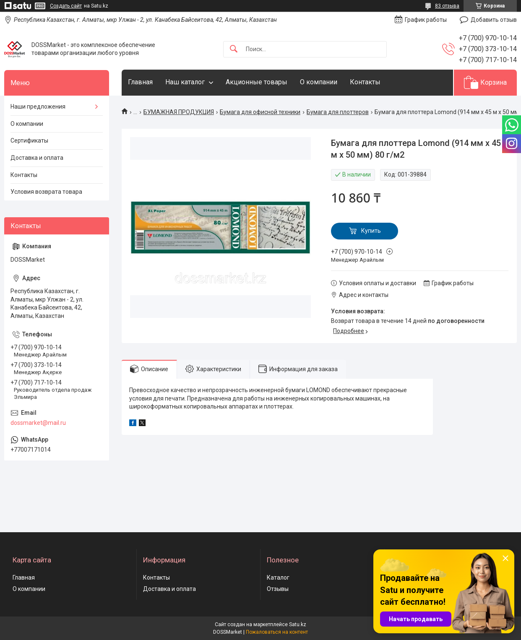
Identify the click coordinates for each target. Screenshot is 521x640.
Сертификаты (29, 140)
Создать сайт (66, 6)
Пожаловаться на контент (277, 632)
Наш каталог (185, 82)
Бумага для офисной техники (260, 112)
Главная (140, 82)
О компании (318, 82)
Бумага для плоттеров (338, 112)
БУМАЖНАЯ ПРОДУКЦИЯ (178, 112)
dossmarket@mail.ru (38, 422)
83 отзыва (447, 6)
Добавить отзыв (494, 19)
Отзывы (278, 588)
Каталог (278, 577)
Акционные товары (256, 82)
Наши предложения (37, 106)
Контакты (365, 82)
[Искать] (234, 49)
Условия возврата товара (46, 191)
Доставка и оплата (36, 157)
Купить (371, 230)
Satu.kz (297, 624)
